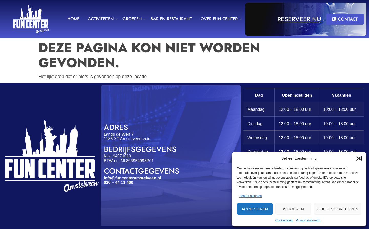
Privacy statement (308, 220)
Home (73, 19)
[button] (358, 158)
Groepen (133, 19)
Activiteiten (102, 19)
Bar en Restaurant (171, 19)
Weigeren (293, 209)
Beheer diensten (250, 196)
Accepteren (255, 209)
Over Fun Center (220, 19)
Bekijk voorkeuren (337, 209)
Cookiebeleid (284, 220)
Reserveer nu (299, 19)
